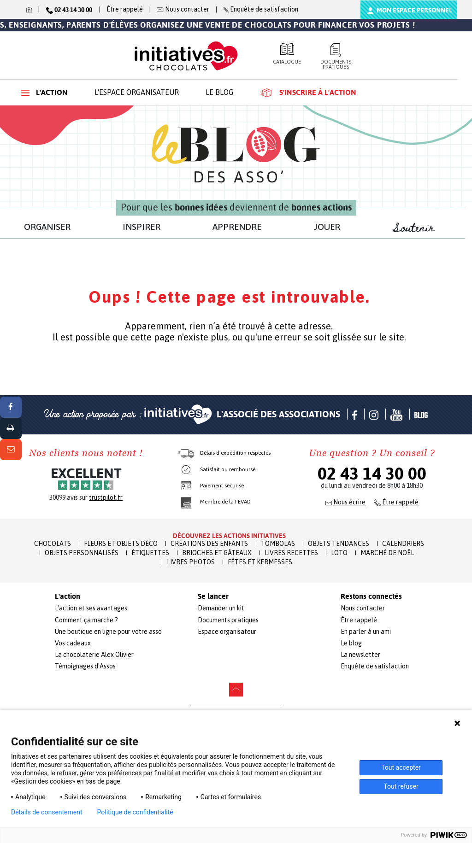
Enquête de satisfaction (375, 666)
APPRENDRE (236, 227)
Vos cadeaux (73, 643)
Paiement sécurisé (222, 485)
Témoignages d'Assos (85, 666)
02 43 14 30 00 (372, 473)
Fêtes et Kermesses (260, 562)
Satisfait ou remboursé (227, 469)
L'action (44, 92)
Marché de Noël (387, 552)
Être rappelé (124, 9)
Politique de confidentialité (135, 812)
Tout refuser (401, 786)
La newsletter (360, 654)
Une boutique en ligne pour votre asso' (109, 631)
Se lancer (213, 596)
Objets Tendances (338, 543)
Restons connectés (371, 596)
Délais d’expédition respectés (235, 453)
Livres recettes (291, 552)
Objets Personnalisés (81, 552)
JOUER (327, 227)
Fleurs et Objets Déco (121, 543)
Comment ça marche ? (86, 620)
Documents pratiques (336, 56)
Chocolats (52, 543)
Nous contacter (363, 608)
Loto (339, 552)
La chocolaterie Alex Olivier (94, 654)
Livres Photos (191, 562)
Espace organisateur (227, 631)
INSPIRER (141, 227)
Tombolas (278, 543)
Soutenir (418, 228)
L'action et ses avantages (91, 608)
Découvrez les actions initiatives (229, 536)
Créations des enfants (209, 543)
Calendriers (403, 543)
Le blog (219, 92)
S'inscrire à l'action (308, 92)
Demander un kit (221, 608)
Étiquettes (150, 552)
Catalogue (287, 53)
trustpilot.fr (106, 497)
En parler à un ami (366, 631)
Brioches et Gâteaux (217, 552)
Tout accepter (401, 767)
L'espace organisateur (136, 92)
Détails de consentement (47, 812)
